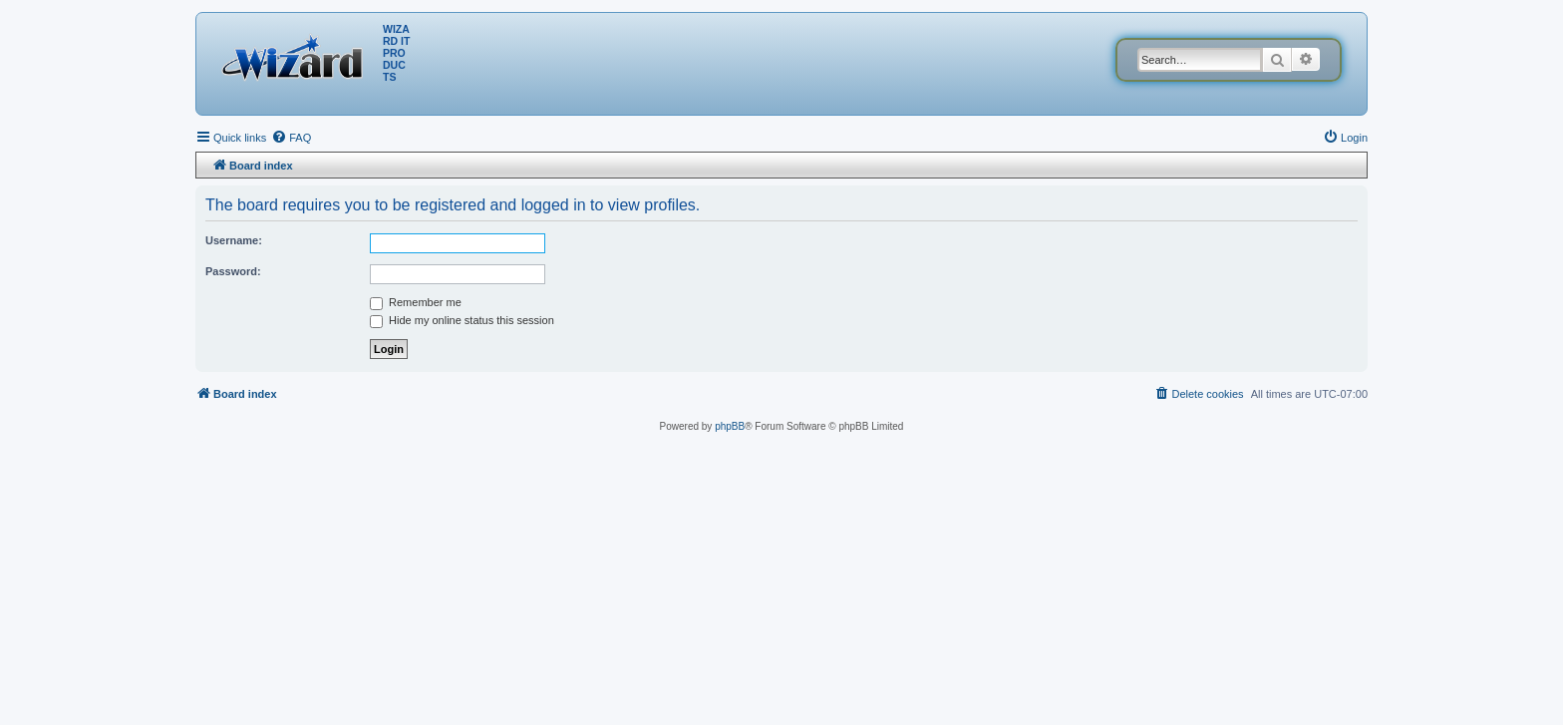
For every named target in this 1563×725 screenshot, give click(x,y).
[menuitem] (291, 138)
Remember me (416, 302)
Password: (233, 271)
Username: (233, 240)
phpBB (730, 426)
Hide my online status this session (462, 320)
